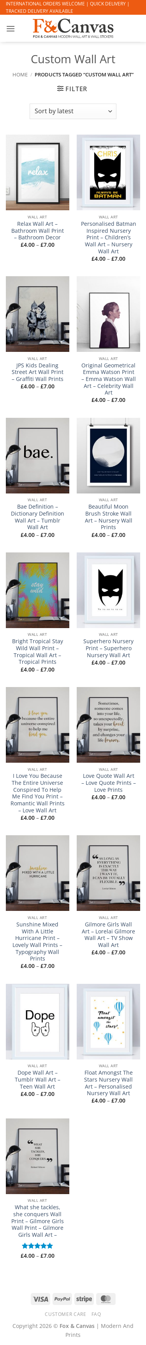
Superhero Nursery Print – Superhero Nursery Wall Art (108, 648)
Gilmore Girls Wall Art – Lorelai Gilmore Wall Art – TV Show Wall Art (108, 935)
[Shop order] (73, 111)
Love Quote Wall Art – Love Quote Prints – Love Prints (108, 782)
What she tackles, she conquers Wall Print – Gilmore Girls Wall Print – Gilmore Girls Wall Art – (37, 1221)
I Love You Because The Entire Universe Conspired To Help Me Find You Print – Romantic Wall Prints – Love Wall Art (38, 793)
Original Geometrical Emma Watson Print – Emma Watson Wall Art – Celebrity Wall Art (108, 379)
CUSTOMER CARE (65, 1314)
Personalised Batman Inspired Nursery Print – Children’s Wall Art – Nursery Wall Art (108, 237)
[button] (10, 28)
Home (20, 74)
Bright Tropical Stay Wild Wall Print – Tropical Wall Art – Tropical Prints (37, 651)
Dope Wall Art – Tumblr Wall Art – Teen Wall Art (37, 1079)
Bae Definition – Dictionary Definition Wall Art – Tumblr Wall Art (37, 517)
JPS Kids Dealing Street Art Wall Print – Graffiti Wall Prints (37, 372)
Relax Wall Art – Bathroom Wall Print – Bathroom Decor (37, 230)
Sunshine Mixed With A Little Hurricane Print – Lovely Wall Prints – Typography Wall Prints (37, 941)
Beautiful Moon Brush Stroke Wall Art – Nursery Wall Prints (108, 517)
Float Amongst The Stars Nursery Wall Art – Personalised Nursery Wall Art (108, 1083)
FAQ (96, 1314)
